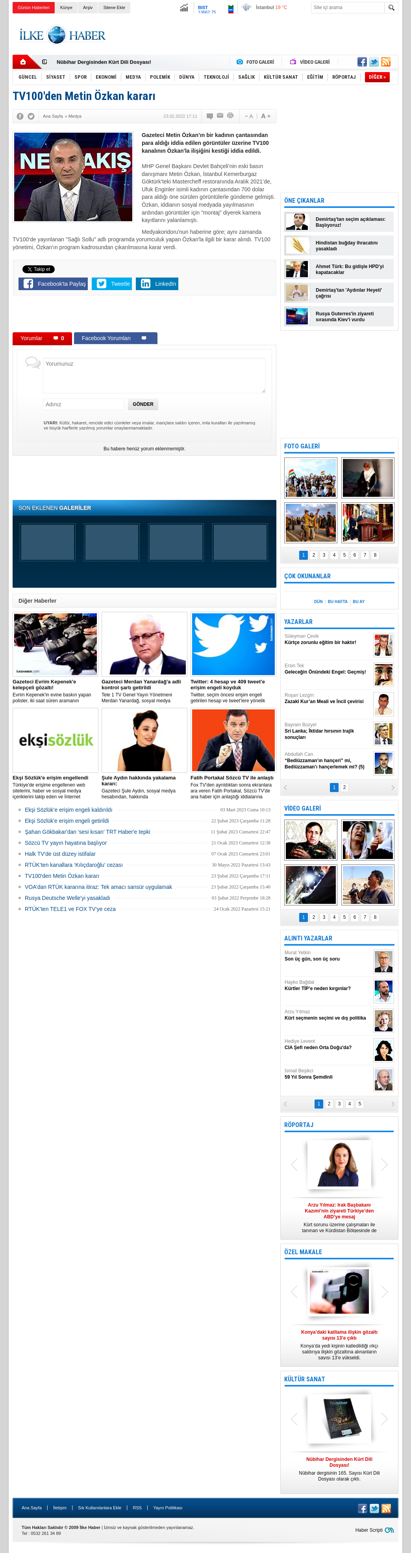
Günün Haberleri (34, 7)
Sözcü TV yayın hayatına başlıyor (66, 843)
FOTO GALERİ (302, 446)
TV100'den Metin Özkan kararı (62, 876)
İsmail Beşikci (328, 1074)
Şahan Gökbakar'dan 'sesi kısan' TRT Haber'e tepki (87, 832)
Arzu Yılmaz (328, 1015)
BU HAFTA (338, 602)
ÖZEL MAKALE (303, 1252)
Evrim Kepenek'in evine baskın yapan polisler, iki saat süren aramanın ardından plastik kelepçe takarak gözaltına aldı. (55, 691)
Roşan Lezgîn (328, 698)
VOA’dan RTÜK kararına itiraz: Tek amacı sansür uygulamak (98, 887)
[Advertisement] (255, 35)
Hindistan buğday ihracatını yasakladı (347, 246)
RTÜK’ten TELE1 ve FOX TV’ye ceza (70, 909)
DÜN (318, 602)
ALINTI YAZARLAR (308, 938)
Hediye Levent (328, 1044)
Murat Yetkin (328, 956)
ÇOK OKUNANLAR (307, 576)
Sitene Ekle (114, 7)
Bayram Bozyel (328, 731)
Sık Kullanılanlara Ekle (99, 1507)
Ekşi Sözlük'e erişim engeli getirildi (67, 821)
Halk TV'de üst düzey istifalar (60, 854)
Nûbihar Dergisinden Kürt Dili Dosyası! (104, 62)
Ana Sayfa (32, 1507)
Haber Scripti (369, 1530)
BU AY (359, 602)
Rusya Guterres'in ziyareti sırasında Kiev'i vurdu (345, 316)
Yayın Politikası (167, 1507)
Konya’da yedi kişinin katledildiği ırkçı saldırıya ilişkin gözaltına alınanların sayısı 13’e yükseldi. (339, 1344)
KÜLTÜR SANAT (304, 1379)
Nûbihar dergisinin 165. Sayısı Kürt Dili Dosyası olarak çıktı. (339, 1469)
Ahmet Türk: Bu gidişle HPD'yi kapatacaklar (350, 269)
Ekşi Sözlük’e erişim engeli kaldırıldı (69, 810)
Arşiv (88, 7)
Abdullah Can (328, 761)
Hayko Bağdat (328, 985)
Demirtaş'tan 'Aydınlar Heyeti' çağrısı (349, 293)
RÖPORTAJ (298, 1125)
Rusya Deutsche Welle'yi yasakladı (67, 898)
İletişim (60, 1507)
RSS (137, 1507)
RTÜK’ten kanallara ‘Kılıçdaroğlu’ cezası (74, 865)
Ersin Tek (328, 669)
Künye (66, 7)
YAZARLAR (298, 622)
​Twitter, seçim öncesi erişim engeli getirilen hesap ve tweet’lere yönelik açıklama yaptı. (233, 691)
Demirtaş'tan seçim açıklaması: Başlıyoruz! (351, 222)
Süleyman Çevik (328, 639)
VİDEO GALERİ (302, 808)
